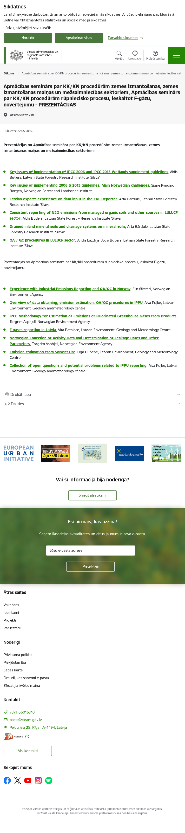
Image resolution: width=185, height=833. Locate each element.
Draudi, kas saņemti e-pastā (26, 678)
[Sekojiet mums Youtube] (28, 780)
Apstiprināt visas (79, 37)
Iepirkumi (11, 612)
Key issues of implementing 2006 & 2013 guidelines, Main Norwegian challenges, (80, 185)
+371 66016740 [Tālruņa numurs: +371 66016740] (22, 712)
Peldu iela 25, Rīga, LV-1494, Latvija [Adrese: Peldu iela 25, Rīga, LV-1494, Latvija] (38, 727)
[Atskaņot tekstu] (22, 115)
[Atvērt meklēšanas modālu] (119, 56)
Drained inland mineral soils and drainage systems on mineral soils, (68, 226)
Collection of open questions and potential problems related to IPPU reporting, (79, 365)
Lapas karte (13, 670)
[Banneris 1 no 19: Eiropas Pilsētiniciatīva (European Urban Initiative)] (18, 453)
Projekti (10, 620)
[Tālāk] (175, 453)
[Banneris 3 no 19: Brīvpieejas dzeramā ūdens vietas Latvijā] (92, 453)
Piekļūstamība (15, 662)
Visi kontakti (28, 750)
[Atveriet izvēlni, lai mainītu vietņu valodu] (135, 55)
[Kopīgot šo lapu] (92, 403)
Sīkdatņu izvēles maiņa (22, 685)
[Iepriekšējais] (9, 453)
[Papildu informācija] (27, 736)
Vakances (11, 605)
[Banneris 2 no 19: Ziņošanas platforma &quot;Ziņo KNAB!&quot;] (56, 453)
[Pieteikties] (90, 567)
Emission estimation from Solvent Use (42, 352)
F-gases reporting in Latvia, (33, 330)
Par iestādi (12, 628)
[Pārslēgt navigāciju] (176, 55)
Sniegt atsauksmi (92, 495)
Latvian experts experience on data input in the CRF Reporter (63, 199)
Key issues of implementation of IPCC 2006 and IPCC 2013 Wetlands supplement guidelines (89, 172)
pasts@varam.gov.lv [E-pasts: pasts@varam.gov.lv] (26, 719)
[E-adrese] (13, 737)
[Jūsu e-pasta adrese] (90, 550)
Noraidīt (27, 37)
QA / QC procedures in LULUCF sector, (43, 240)
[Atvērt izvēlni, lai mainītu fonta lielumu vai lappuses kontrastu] (155, 56)
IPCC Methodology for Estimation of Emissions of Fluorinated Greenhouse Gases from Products (93, 316)
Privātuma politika (18, 654)
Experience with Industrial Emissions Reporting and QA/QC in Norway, (71, 289)
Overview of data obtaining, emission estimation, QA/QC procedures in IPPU (76, 302)
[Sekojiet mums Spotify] (48, 780)
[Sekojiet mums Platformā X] (17, 780)
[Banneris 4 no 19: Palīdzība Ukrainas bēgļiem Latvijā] (130, 453)
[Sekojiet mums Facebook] (7, 780)
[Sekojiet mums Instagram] (38, 780)
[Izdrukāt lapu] (92, 394)
